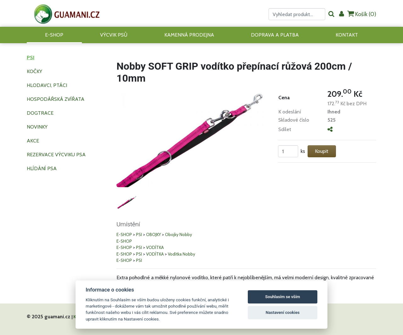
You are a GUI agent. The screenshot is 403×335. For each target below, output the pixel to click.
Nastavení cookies (283, 312)
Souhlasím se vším (282, 296)
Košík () (361, 14)
